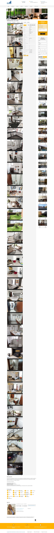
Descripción (14, 22)
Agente (28, 22)
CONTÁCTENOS (36, 6)
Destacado (18, 22)
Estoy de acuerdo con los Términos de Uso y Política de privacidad (42, 32)
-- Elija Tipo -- (43, 43)
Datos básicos (9, 22)
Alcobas (39, 54)
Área (39, 52)
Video (25, 22)
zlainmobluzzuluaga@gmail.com (20, 508)
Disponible (30, 52)
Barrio (22, 22)
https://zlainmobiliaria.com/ (19, 509)
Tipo (39, 42)
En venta (25, 25)
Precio (39, 48)
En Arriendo (40, 64)
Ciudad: (39, 44)
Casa (29, 28)
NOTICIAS (31, 6)
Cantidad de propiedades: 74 (31, 505)
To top (35, 520)
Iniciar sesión (44, 6)
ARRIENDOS (12, 6)
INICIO (8, 6)
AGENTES (22, 6)
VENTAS (17, 6)
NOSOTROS (26, 6)
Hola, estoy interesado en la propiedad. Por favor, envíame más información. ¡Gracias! (42, 29)
